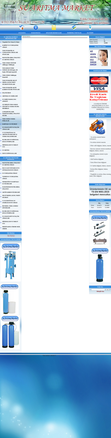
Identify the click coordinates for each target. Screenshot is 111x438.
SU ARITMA (5, 150)
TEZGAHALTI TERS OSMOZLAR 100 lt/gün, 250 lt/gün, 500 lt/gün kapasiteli (10, 70)
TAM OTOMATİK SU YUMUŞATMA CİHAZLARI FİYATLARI (10, 52)
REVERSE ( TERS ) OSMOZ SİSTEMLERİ (10, 207)
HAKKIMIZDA (35, 32)
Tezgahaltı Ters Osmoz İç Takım (10, 42)
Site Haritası (11, 236)
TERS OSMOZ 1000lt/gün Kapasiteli (9, 76)
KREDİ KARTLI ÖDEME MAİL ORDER (11, 227)
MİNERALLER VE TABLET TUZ (10, 146)
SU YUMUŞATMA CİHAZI (9, 173)
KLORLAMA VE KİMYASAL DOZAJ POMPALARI (10, 140)
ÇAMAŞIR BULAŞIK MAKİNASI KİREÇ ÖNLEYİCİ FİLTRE (11, 113)
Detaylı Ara (100, 291)
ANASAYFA (22, 32)
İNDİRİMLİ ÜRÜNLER (74, 32)
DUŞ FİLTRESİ (6, 93)
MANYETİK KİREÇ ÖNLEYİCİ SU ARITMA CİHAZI (11, 58)
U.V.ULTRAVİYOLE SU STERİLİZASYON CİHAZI (9, 201)
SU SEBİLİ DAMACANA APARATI (9, 100)
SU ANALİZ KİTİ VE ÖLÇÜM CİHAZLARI (10, 128)
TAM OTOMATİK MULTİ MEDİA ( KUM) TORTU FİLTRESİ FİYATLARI (9, 82)
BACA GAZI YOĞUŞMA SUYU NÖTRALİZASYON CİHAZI (10, 169)
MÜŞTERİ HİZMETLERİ (54, 32)
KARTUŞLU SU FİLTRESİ (9, 124)
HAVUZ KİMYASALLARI (9, 153)
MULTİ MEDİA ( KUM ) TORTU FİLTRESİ (11, 196)
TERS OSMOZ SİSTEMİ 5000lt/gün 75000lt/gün (9, 64)
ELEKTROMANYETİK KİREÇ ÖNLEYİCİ (11, 188)
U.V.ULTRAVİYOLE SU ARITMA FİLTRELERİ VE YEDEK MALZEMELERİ (9, 134)
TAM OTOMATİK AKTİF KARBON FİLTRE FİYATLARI (11, 88)
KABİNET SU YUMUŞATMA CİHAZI (10, 46)
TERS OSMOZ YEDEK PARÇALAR (8, 120)
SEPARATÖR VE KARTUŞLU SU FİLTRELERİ (10, 182)
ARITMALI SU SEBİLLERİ (10, 96)
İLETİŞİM (90, 32)
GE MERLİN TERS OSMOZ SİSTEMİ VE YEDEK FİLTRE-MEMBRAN (10, 106)
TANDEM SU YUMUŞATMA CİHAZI (10, 177)
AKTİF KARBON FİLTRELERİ (11, 192)
